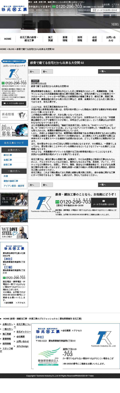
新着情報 (65, 39)
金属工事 (8, 160)
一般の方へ (14, 171)
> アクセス (20, 303)
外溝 (6, 176)
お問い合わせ (111, 39)
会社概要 (94, 39)
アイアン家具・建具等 (14, 186)
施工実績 (50, 39)
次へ (32, 71)
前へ (45, 71)
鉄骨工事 (8, 165)
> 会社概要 (106, 5)
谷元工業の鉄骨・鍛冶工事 (29, 39)
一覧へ (103, 71)
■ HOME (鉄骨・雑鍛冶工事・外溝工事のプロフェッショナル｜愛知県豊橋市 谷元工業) (41, 318)
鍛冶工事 (8, 155)
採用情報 (79, 39)
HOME (7, 39)
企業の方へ (14, 150)
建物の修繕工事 (11, 181)
